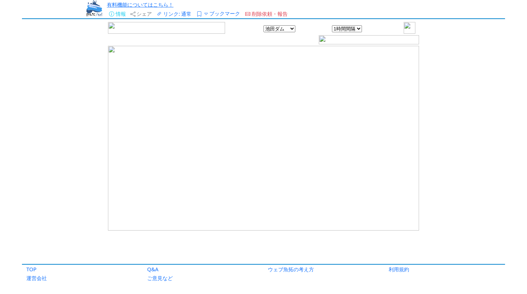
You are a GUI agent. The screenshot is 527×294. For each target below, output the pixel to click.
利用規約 (399, 269)
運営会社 (36, 278)
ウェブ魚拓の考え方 (291, 269)
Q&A (152, 269)
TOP (31, 269)
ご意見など (160, 278)
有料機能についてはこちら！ (140, 4)
